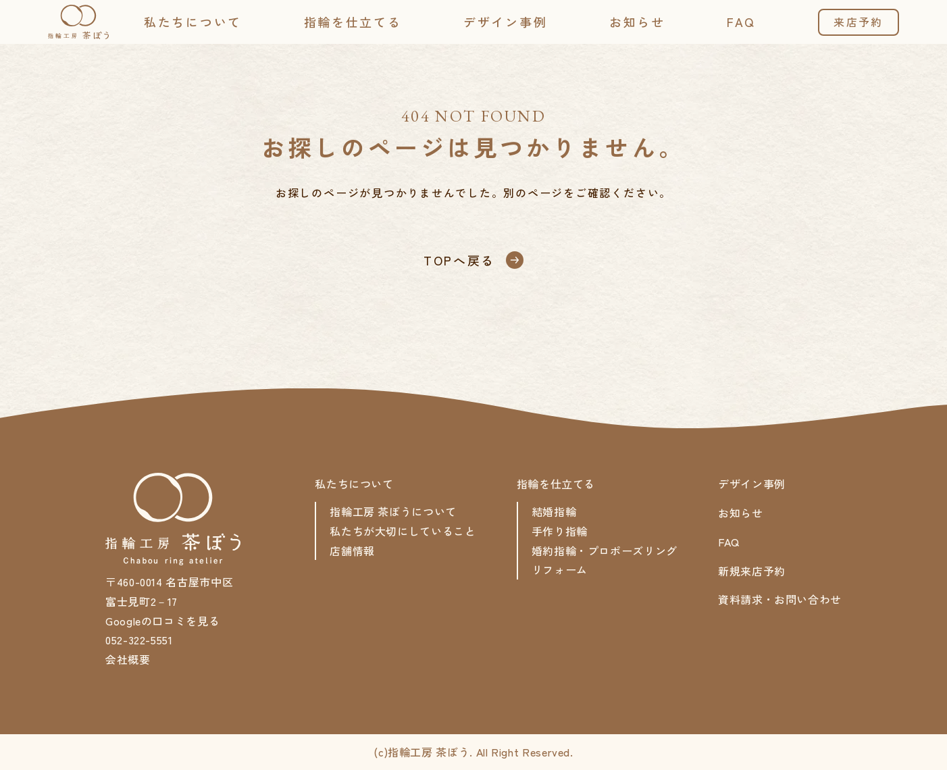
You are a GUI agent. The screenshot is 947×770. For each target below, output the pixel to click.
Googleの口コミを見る (162, 621)
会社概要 (128, 659)
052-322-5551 (139, 640)
